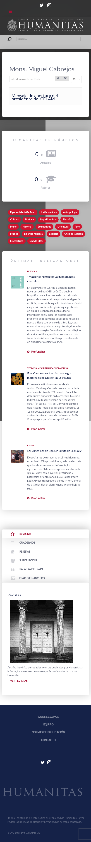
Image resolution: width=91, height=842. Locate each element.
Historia (27, 226)
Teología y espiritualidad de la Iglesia (47, 368)
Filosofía (67, 219)
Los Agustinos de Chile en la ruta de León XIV (54, 450)
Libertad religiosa (33, 233)
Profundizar (38, 351)
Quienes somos (48, 716)
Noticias (32, 271)
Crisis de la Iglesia (73, 233)
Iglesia (31, 445)
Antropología (70, 212)
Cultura (14, 219)
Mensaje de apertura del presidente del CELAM (34, 97)
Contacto (48, 740)
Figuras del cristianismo (22, 212)
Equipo (48, 724)
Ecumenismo (44, 226)
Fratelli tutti (16, 241)
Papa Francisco (48, 219)
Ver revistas (18, 680)
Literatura (63, 226)
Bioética (29, 219)
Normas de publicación (48, 732)
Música (14, 233)
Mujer (13, 226)
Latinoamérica (49, 212)
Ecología (53, 233)
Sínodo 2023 (36, 241)
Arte (77, 226)
